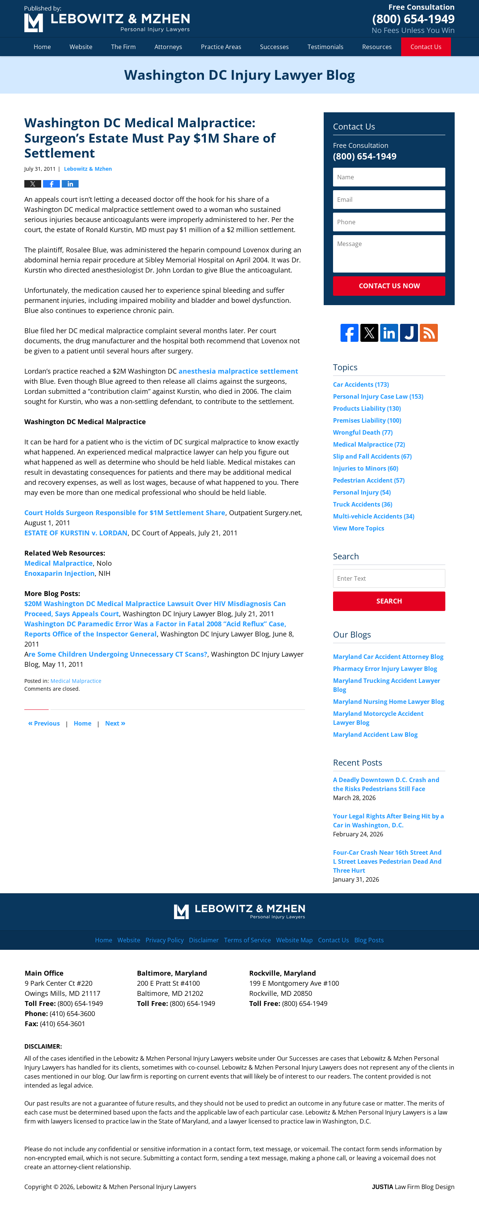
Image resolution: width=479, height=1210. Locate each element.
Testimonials (326, 47)
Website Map (294, 940)
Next (115, 723)
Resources (377, 47)
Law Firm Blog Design (413, 1187)
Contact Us (426, 47)
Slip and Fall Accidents (372, 456)
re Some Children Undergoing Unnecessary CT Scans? (117, 654)
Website (81, 47)
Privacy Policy (165, 940)
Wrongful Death (363, 432)
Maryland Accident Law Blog (375, 734)
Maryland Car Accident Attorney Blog (388, 657)
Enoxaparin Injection (59, 573)
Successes (274, 47)
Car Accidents (361, 384)
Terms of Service (247, 940)
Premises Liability (367, 420)
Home (42, 47)
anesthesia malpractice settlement (237, 371)
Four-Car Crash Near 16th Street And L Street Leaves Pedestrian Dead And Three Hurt (387, 861)
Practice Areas (221, 47)
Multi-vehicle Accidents (373, 516)
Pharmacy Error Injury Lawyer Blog (385, 669)
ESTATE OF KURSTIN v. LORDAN (76, 532)
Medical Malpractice (58, 563)
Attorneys (168, 47)
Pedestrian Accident (369, 480)
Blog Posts (369, 940)
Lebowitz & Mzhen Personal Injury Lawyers (136, 1187)
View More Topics (358, 528)
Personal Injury (362, 492)
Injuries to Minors (365, 468)
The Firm (123, 47)
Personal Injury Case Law (378, 396)
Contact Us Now (389, 285)
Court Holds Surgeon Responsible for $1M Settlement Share (124, 512)
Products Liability (367, 408)
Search (389, 600)
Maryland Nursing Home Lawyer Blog (388, 701)
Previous (44, 723)
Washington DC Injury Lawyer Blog (107, 19)
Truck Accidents (362, 504)
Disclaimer (204, 940)
